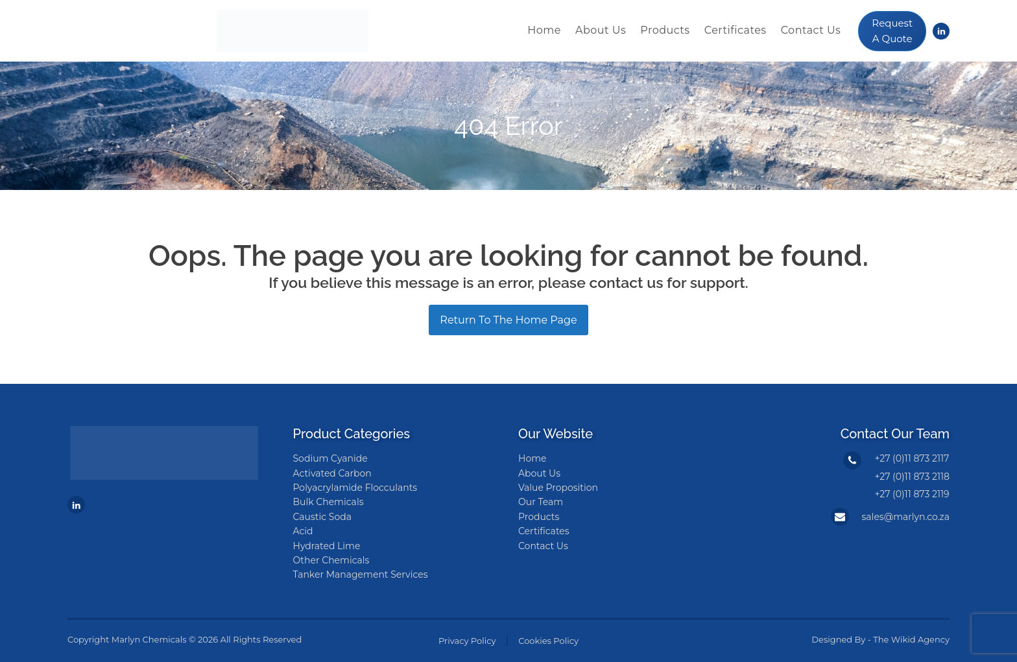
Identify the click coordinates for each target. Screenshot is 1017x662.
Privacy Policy (467, 640)
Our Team (540, 502)
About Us (600, 30)
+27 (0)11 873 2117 (911, 458)
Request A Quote (892, 31)
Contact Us (811, 30)
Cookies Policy (548, 640)
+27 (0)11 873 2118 (912, 476)
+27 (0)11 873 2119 (911, 494)
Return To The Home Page (508, 320)
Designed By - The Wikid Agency (880, 639)
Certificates (735, 30)
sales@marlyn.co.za (906, 517)
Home (544, 30)
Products (664, 30)
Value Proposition (558, 487)
